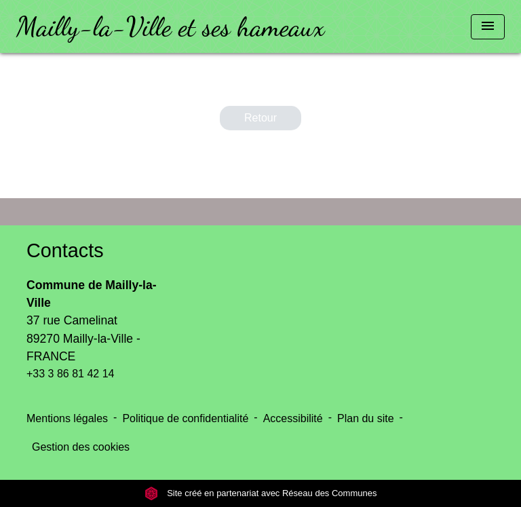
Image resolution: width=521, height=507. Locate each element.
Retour (260, 118)
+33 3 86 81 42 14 (70, 373)
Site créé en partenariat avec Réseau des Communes (260, 493)
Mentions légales (67, 418)
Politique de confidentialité (185, 418)
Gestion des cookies (81, 447)
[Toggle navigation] (488, 26)
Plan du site (365, 418)
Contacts (65, 250)
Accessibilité (293, 418)
